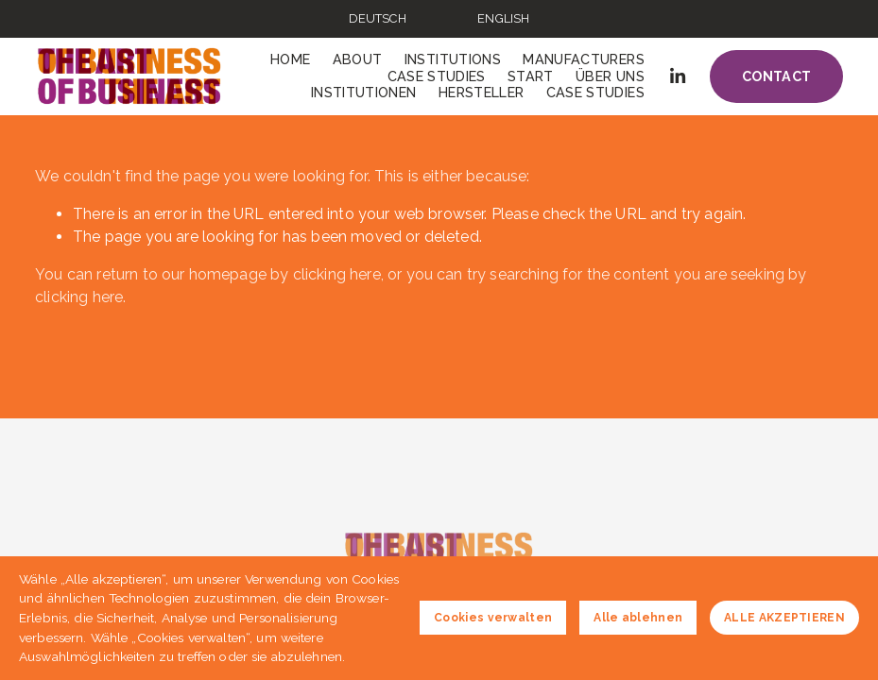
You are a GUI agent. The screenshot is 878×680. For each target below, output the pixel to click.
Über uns (610, 76)
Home (290, 59)
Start (531, 76)
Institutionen (364, 92)
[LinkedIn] (677, 76)
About (358, 59)
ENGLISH (503, 18)
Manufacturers (584, 59)
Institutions (453, 59)
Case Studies (436, 76)
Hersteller (482, 92)
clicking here (337, 274)
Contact (777, 76)
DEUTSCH (377, 18)
